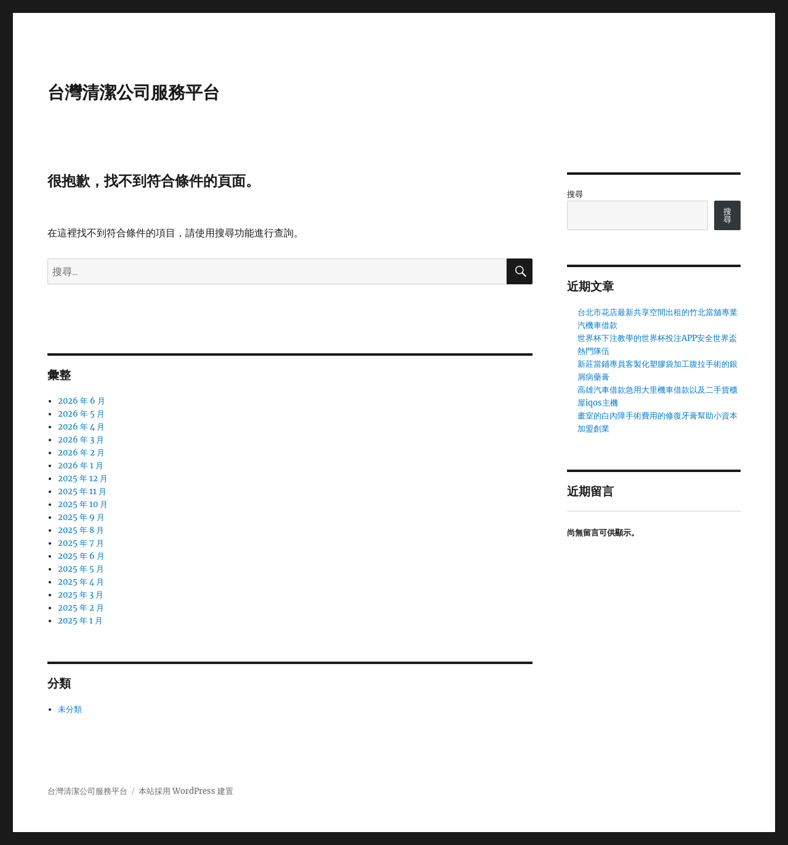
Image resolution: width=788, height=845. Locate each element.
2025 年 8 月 (81, 530)
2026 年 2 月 (81, 452)
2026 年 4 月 (81, 427)
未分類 (70, 709)
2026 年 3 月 (81, 440)
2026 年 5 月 (81, 414)
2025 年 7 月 (81, 543)
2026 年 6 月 (81, 401)
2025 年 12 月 (83, 478)
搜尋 (575, 194)
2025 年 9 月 (81, 517)
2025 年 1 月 (80, 620)
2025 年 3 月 (80, 595)
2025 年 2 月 (81, 608)
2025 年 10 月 (83, 504)
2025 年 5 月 (81, 569)
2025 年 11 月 (82, 491)
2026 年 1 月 (80, 465)
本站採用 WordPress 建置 (186, 791)
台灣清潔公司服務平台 (133, 92)
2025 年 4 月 (81, 582)
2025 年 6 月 (81, 556)
